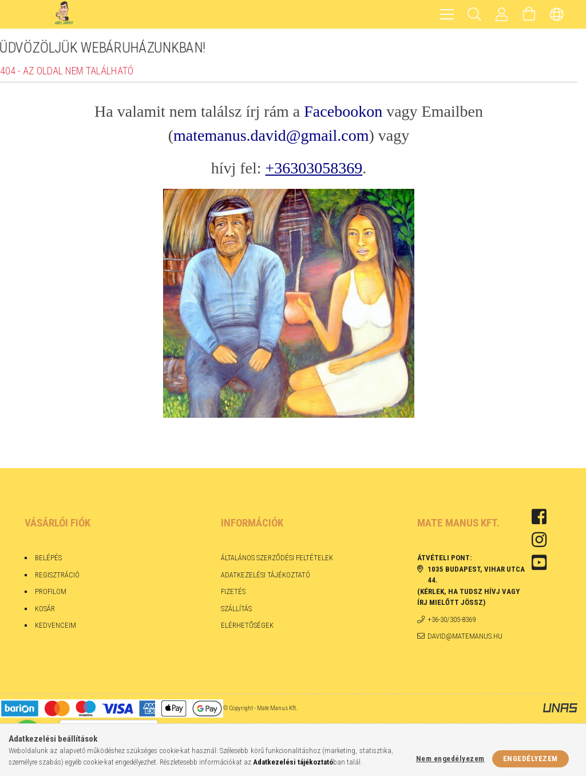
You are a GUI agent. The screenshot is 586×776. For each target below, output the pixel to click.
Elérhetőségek (247, 625)
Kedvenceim (55, 625)
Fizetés (234, 591)
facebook (539, 516)
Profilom (50, 591)
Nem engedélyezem (450, 758)
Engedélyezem (530, 758)
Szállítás (236, 608)
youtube (539, 562)
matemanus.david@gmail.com (271, 135)
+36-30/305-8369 (451, 619)
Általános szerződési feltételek (277, 557)
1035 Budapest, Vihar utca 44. (476, 575)
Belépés (48, 557)
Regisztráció (57, 575)
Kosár (45, 608)
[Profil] (502, 14)
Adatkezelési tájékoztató (265, 575)
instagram (539, 539)
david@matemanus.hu (464, 636)
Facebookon (343, 111)
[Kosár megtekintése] (529, 14)
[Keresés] (474, 14)
